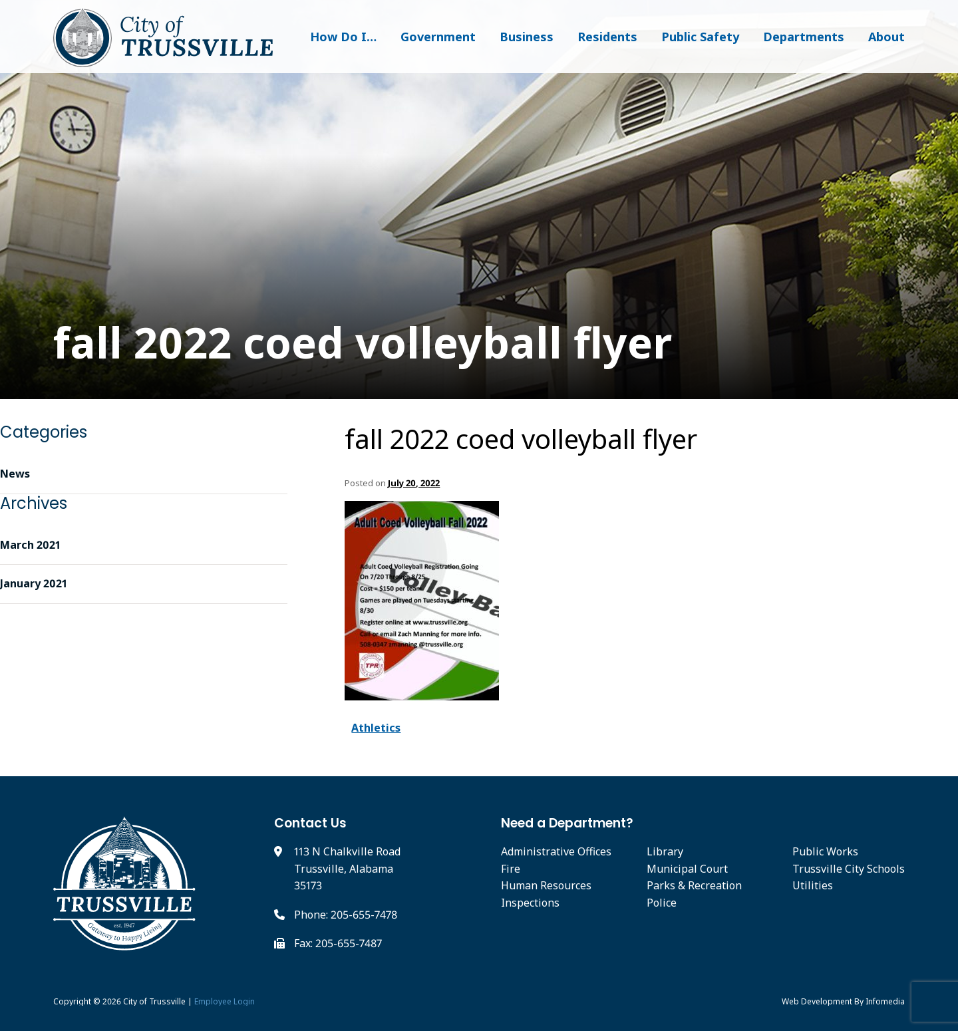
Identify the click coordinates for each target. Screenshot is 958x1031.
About (886, 37)
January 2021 (33, 583)
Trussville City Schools (848, 868)
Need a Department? (567, 823)
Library (665, 851)
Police (662, 902)
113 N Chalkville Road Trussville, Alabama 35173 (347, 868)
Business (527, 37)
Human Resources (546, 885)
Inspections (530, 902)
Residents (607, 37)
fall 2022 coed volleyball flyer (521, 439)
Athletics (375, 727)
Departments (803, 37)
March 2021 (30, 544)
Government (438, 37)
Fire (510, 868)
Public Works (825, 851)
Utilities (812, 885)
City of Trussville (154, 1001)
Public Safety (700, 37)
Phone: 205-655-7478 (345, 914)
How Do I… (343, 37)
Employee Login (224, 1001)
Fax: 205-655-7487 (338, 943)
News (15, 473)
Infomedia (885, 1001)
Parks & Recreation (694, 885)
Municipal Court (687, 868)
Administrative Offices (556, 851)
